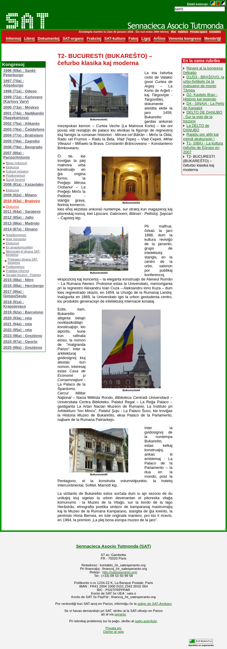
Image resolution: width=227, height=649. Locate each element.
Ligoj (146, 38)
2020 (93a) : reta (17, 318)
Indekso (183, 31)
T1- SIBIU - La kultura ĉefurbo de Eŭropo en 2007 (203, 147)
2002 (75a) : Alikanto (21, 123)
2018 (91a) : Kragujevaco (14, 304)
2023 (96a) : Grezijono (22, 335)
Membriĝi (212, 38)
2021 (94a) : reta (17, 324)
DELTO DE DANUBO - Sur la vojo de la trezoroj (202, 116)
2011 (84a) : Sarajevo (22, 211)
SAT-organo (73, 38)
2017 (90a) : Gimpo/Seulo (15, 293)
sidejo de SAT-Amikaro (154, 603)
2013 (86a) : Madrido (21, 223)
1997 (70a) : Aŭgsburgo (13, 83)
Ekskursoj (12, 167)
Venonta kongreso (185, 38)
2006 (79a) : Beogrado (22, 147)
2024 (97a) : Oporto (20, 341)
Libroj (29, 38)
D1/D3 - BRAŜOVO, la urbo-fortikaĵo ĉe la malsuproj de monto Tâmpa (203, 83)
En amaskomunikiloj (19, 247)
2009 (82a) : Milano (20, 195)
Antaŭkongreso (16, 235)
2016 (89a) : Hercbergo (23, 285)
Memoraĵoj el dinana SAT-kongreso (23, 253)
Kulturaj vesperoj (17, 171)
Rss (173, 31)
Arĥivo (160, 38)
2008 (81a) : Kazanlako (23, 184)
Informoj (13, 38)
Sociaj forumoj (15, 179)
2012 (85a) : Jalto (18, 217)
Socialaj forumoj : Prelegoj (23, 275)
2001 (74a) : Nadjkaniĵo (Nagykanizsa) (23, 115)
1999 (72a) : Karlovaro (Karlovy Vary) (22, 99)
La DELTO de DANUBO (196, 127)
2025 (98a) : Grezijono (22, 347)
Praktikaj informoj (17, 271)
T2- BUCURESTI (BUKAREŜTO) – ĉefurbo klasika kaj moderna (199, 163)
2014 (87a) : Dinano (20, 229)
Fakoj (133, 38)
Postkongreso (15, 266)
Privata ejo (113, 628)
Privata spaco (198, 31)
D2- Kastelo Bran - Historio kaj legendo (200, 96)
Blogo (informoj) (16, 163)
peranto (120, 614)
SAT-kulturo (115, 38)
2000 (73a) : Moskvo (21, 107)
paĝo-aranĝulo (146, 621)
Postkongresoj (15, 175)
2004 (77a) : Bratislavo (23, 135)
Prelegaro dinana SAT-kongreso (23, 261)
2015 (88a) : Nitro (18, 280)
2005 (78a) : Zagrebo (21, 141)
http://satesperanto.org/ (119, 572)
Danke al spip (113, 631)
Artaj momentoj (16, 239)
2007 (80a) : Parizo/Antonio (16, 155)
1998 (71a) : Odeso (20, 91)
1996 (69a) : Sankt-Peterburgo (19, 72)
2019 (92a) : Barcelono (23, 312)
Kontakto (215, 31)
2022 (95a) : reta (17, 330)
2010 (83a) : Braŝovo (21, 201)
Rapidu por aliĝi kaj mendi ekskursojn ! (200, 136)
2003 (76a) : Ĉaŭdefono (24, 129)
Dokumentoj (49, 38)
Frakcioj (94, 38)
